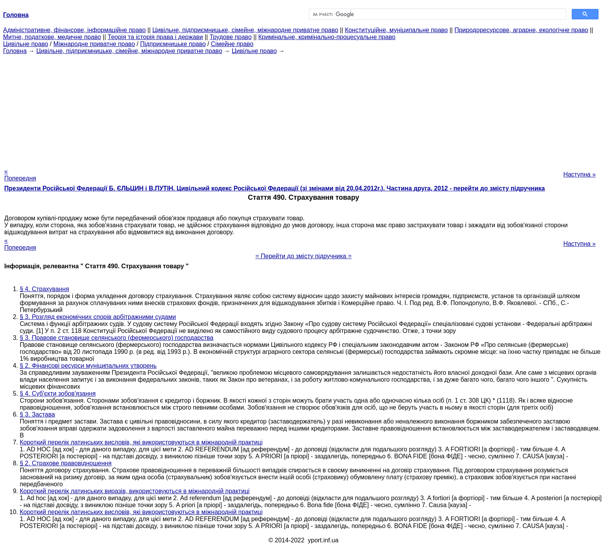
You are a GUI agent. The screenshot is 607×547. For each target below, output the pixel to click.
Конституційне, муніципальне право (396, 30)
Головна (15, 51)
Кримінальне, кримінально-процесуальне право (326, 37)
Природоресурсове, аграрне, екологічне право (521, 30)
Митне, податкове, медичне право (52, 37)
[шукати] (437, 14)
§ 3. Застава (37, 414)
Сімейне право (232, 44)
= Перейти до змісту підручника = (303, 256)
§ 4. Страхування (44, 289)
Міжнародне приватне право (94, 44)
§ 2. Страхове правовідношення (65, 463)
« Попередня (20, 175)
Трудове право (230, 37)
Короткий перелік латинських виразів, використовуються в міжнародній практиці (135, 491)
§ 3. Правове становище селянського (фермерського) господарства (116, 337)
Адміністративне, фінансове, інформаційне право (74, 30)
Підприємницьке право (173, 44)
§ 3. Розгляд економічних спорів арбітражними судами (98, 317)
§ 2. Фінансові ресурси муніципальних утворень (88, 365)
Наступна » (579, 174)
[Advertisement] (303, 109)
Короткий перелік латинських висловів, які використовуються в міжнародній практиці (141, 442)
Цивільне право (25, 44)
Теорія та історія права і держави (155, 37)
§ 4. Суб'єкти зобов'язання (58, 393)
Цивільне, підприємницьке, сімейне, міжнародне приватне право (245, 30)
